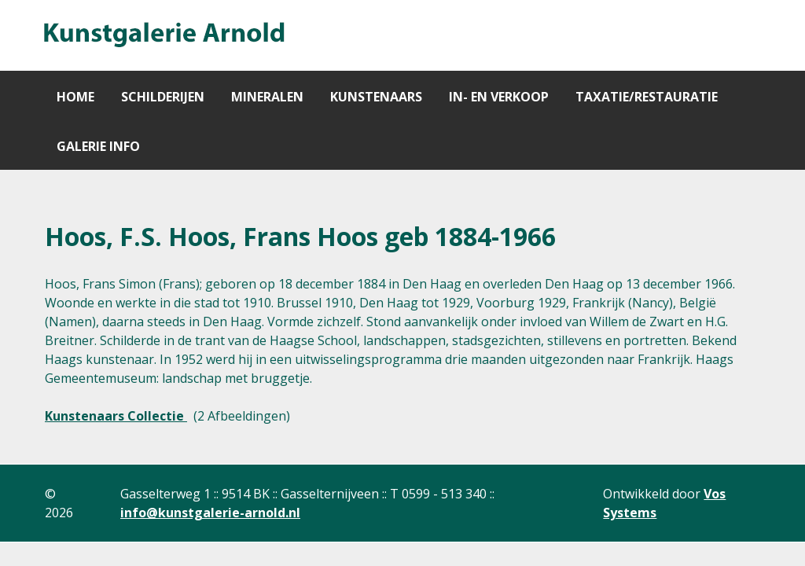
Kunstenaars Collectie (116, 415)
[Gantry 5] (163, 35)
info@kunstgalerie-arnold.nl (210, 512)
